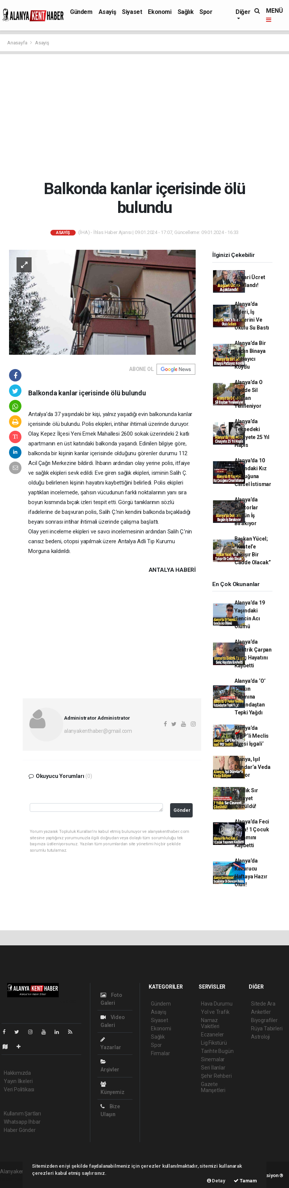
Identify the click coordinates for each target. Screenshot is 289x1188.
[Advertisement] (144, 116)
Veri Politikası (19, 1089)
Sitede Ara (263, 1004)
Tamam (245, 1180)
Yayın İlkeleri (18, 1081)
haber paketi (14, 1179)
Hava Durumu (217, 1004)
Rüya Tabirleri (266, 1028)
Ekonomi (159, 11)
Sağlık (186, 11)
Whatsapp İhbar (22, 1122)
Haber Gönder (20, 1130)
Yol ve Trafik (215, 1012)
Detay (216, 1180)
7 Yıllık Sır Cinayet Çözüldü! (246, 798)
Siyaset (132, 11)
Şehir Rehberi (216, 1076)
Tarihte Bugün (217, 1051)
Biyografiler (264, 1020)
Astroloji (260, 1037)
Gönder (181, 810)
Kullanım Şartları (22, 1114)
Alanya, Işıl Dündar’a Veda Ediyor (252, 767)
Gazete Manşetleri (213, 1087)
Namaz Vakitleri (210, 1023)
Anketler (261, 1012)
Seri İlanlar (213, 1068)
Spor (205, 11)
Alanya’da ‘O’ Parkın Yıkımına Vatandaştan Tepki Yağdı (250, 697)
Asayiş (107, 11)
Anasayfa (17, 43)
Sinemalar (213, 1059)
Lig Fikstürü (214, 1043)
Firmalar (160, 1053)
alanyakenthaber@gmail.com (98, 731)
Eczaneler (212, 1035)
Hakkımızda (17, 1073)
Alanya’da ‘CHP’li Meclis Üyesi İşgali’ (251, 736)
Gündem (81, 11)
